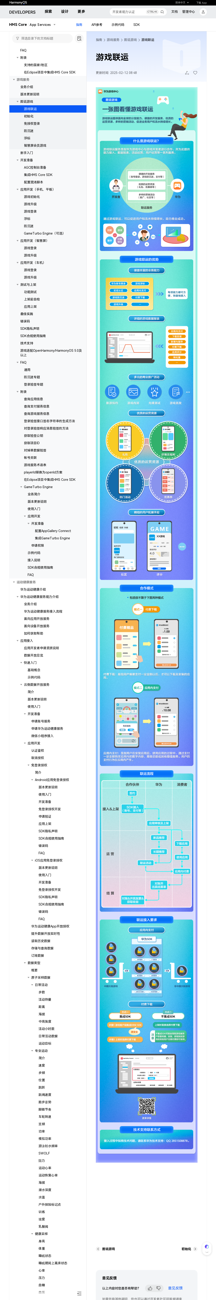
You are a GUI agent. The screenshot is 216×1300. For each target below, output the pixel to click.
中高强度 (45, 1021)
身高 (42, 1241)
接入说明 (34, 560)
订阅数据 (37, 955)
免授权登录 (32, 123)
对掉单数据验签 (35, 450)
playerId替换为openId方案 (43, 472)
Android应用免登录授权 (52, 780)
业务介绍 (26, 87)
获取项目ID (32, 443)
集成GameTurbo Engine (52, 538)
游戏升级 (30, 204)
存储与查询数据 (42, 948)
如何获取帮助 (33, 633)
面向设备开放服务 (36, 626)
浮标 (27, 138)
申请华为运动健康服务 (47, 728)
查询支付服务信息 (36, 406)
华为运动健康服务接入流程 (43, 611)
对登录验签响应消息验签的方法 (46, 428)
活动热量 (45, 999)
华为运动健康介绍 (33, 589)
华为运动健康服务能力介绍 (39, 597)
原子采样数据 (40, 977)
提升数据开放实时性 (45, 933)
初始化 (29, 116)
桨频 (42, 1124)
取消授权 (37, 758)
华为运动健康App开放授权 (50, 926)
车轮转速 (45, 1117)
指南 (79, 25)
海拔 (42, 1014)
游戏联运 (30, 109)
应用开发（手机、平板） (37, 189)
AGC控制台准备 (35, 167)
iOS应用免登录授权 (48, 860)
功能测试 (30, 292)
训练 (42, 1212)
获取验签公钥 (33, 436)
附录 (23, 392)
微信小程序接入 (42, 736)
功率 (42, 1131)
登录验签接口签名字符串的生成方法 (49, 421)
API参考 (96, 25)
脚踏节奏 (45, 1109)
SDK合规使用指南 (33, 336)
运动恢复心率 (48, 1175)
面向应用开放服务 (36, 619)
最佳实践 (26, 314)
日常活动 (41, 985)
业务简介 (34, 494)
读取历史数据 (40, 941)
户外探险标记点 (50, 1204)
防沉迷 (29, 131)
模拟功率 (45, 1139)
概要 (34, 970)
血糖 (42, 1285)
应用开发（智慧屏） (34, 241)
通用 (27, 370)
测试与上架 (28, 284)
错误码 (25, 321)
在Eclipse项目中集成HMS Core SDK (49, 72)
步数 (42, 992)
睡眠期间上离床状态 (53, 1263)
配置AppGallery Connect (53, 531)
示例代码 (118, 25)
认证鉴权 (37, 750)
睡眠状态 (45, 1256)
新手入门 (26, 153)
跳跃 (42, 1087)
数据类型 (34, 963)
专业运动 (41, 1051)
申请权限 (37, 545)
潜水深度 (45, 1190)
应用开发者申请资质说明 (41, 648)
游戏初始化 (32, 197)
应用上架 (30, 306)
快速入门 (30, 663)
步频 (42, 1073)
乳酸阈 (43, 1226)
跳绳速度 (45, 1095)
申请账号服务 (40, 721)
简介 (31, 692)
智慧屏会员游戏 (35, 145)
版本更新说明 (29, 94)
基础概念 (34, 670)
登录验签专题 (33, 384)
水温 (42, 1197)
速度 (42, 1065)
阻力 (42, 1160)
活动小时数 (47, 1029)
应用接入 (26, 641)
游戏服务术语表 (35, 465)
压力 (42, 1278)
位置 (42, 1080)
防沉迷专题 (32, 377)
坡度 (42, 1219)
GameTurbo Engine (38, 487)
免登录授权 (39, 765)
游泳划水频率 (48, 1146)
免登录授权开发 (50, 809)
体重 (42, 1248)
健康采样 (41, 1234)
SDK (136, 25)
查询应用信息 (33, 399)
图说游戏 (26, 101)
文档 (174, 12)
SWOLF (44, 1153)
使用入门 (34, 509)
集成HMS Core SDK (38, 175)
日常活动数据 (48, 1036)
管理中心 (188, 12)
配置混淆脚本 (33, 182)
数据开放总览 (33, 655)
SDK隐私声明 (29, 328)
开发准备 (26, 160)
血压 (42, 1292)
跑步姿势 (45, 1102)
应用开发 (34, 516)
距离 (42, 1007)
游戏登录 (30, 211)
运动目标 (45, 1043)
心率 (42, 1270)
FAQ (23, 50)
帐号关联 (30, 457)
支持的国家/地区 (35, 65)
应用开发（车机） (33, 263)
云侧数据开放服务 (36, 684)
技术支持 (26, 343)
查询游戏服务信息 (36, 414)
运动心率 (45, 1168)
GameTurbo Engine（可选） (44, 233)
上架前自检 (32, 299)
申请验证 (45, 816)
